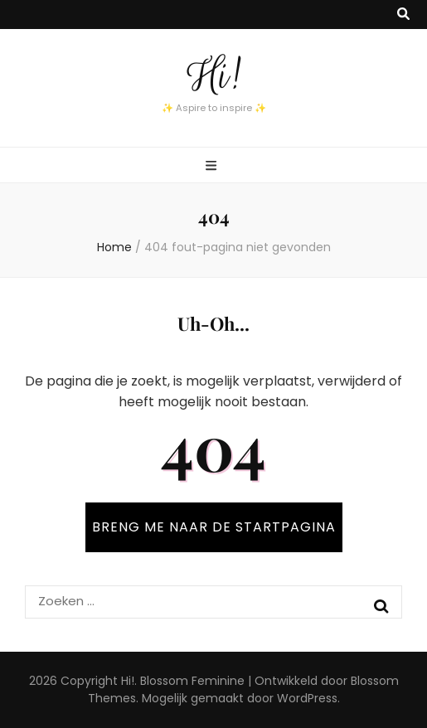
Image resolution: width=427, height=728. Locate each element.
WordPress (307, 698)
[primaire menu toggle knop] (213, 166)
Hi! (214, 75)
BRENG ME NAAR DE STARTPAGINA (214, 526)
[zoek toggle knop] (403, 14)
